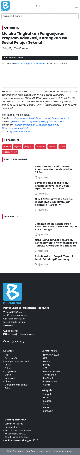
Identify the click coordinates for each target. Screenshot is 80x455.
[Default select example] (42, 6)
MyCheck (48, 378)
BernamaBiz (11, 358)
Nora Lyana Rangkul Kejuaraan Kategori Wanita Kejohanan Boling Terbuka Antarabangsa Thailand (56, 242)
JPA (45, 368)
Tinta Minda (49, 374)
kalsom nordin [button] (10, 152)
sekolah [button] (52, 146)
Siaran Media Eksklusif (16, 384)
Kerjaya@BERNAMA (15, 433)
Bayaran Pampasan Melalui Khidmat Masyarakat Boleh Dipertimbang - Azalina (52, 185)
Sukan (8, 368)
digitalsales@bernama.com (30, 63)
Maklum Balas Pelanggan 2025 (21, 440)
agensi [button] (17, 146)
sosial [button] (62, 146)
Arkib (7, 388)
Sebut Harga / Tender (17, 437)
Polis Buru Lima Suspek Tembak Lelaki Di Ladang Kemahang (54, 258)
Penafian (30, 451)
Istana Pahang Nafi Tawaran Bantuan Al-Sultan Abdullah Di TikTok (53, 169)
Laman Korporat (14, 423)
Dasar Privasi (44, 451)
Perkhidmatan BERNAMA (18, 430)
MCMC (46, 364)
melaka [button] (7, 146)
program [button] (28, 146)
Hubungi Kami (12, 427)
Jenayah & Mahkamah (17, 361)
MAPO (46, 361)
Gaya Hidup (11, 371)
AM (6, 27)
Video (8, 381)
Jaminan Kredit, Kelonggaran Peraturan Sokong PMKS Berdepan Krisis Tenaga (56, 226)
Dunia (8, 374)
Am (7, 354)
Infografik (10, 378)
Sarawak (48, 411)
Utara (46, 397)
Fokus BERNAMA (52, 371)
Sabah (46, 407)
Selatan (47, 401)
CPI (45, 358)
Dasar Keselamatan (62, 451)
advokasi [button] (41, 146)
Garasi (46, 384)
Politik (8, 364)
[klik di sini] (12, 331)
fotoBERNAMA (50, 381)
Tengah (47, 394)
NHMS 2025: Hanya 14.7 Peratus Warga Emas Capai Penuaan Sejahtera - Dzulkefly (54, 201)
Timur (46, 404)
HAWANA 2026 (51, 354)
